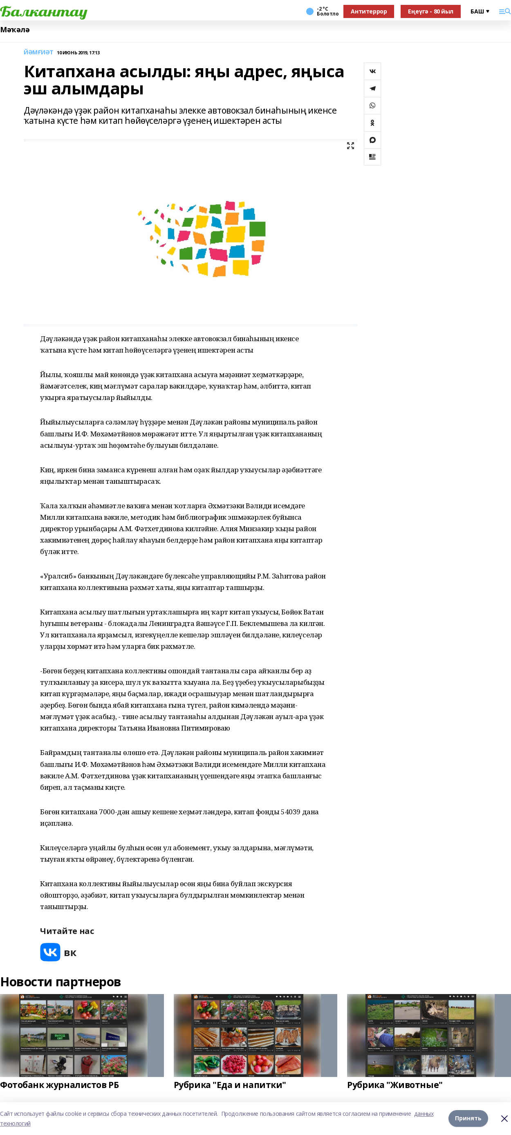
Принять (468, 1118)
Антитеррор (369, 11)
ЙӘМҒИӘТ (39, 52)
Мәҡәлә (14, 29)
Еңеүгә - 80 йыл (430, 11)
